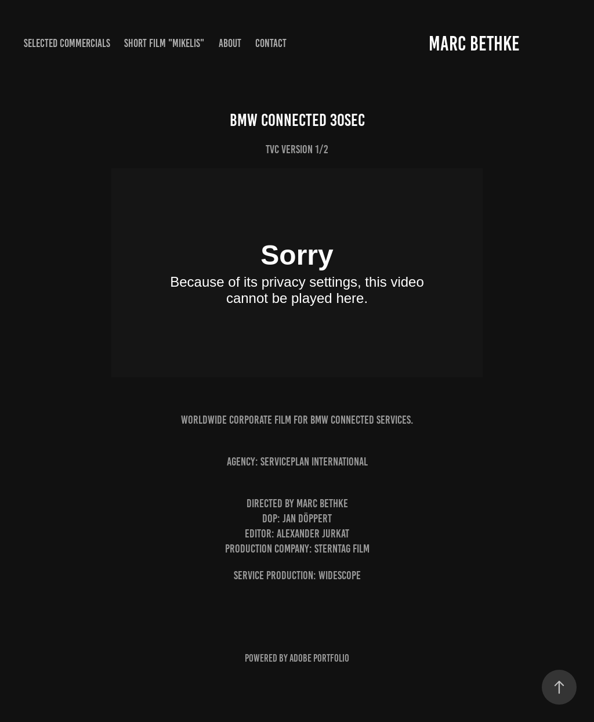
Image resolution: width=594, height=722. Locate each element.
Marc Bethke (474, 44)
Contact (271, 43)
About (230, 43)
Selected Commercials (67, 43)
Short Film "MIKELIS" (164, 43)
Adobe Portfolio (319, 658)
